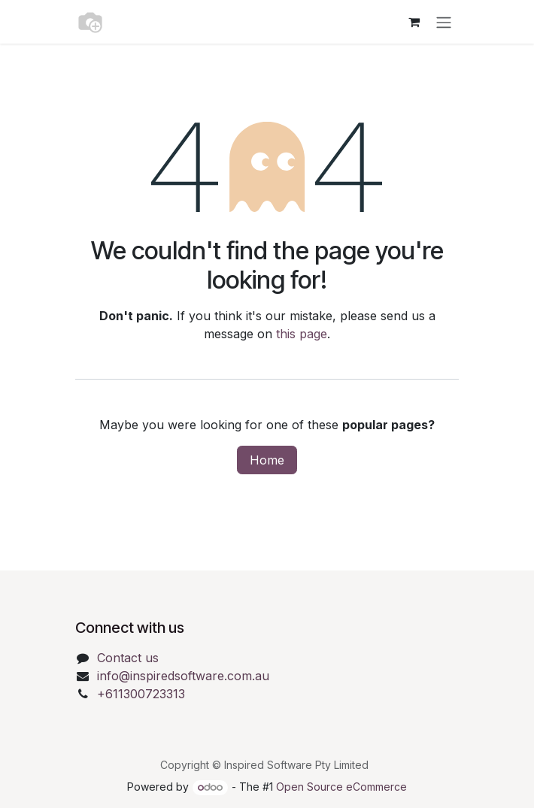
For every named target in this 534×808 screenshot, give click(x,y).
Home (267, 460)
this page (301, 333)
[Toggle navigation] (444, 22)
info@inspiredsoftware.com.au (183, 675)
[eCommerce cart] (414, 22)
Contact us (128, 657)
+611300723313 (141, 693)
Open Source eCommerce (341, 786)
